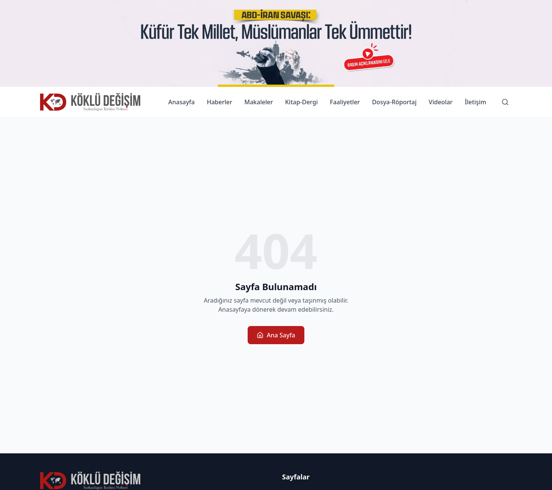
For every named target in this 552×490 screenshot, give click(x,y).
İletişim (475, 102)
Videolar (441, 102)
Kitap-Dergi (301, 102)
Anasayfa (181, 102)
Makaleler (258, 102)
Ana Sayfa (276, 335)
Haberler (219, 102)
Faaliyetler (345, 102)
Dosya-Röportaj (394, 102)
